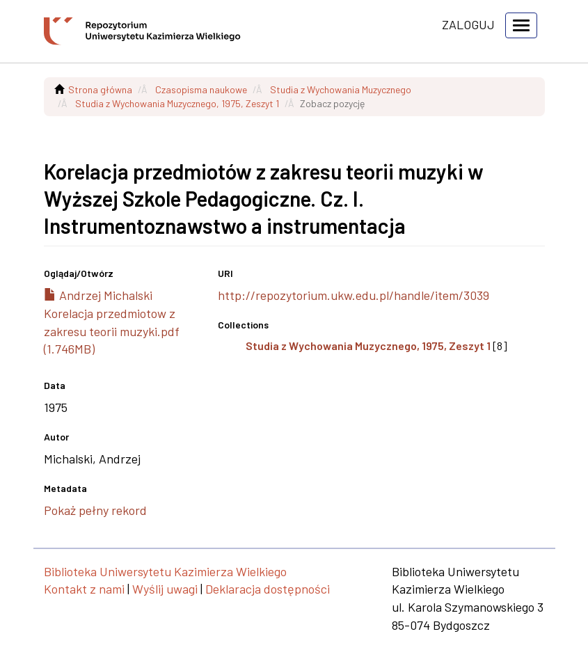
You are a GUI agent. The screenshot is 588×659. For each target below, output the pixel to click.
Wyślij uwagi (165, 588)
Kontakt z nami (84, 588)
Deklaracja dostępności (267, 588)
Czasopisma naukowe (201, 89)
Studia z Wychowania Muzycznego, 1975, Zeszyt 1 (177, 103)
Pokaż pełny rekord (95, 510)
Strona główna (100, 89)
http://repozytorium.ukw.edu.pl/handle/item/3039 (353, 295)
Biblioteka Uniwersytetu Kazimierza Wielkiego (165, 571)
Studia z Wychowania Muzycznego (340, 89)
